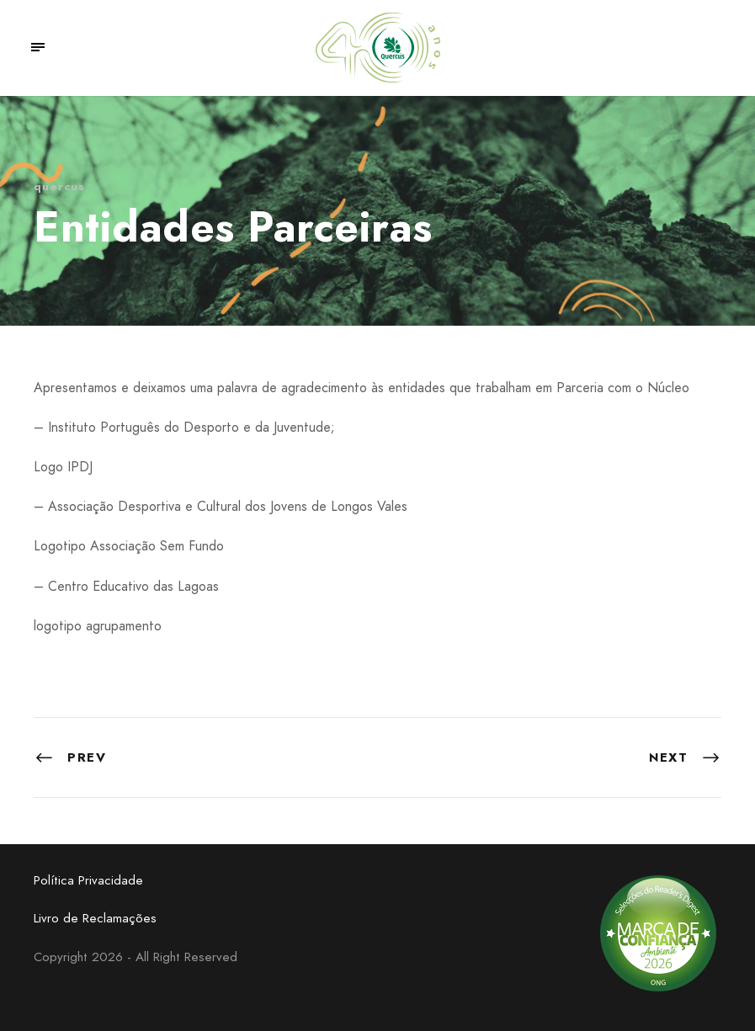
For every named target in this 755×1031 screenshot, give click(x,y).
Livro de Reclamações (95, 918)
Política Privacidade (88, 880)
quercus (59, 186)
